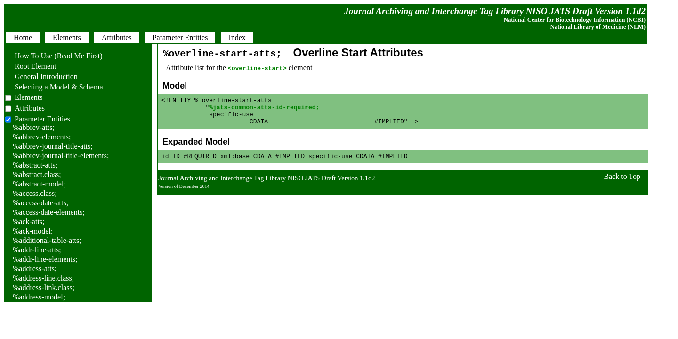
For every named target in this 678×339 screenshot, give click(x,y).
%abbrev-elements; (42, 137)
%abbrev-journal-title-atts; (53, 146)
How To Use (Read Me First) (54, 56)
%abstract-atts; (35, 165)
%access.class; (35, 193)
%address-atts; (34, 269)
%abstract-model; (39, 184)
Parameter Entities (42, 119)
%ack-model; (33, 231)
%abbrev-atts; (34, 127)
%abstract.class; (37, 174)
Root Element (30, 66)
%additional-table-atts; (47, 240)
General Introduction (41, 77)
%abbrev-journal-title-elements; (61, 156)
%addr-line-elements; (45, 259)
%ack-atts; (29, 222)
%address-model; (39, 297)
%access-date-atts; (40, 203)
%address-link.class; (43, 287)
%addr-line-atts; (37, 250)
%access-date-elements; (49, 212)
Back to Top (622, 183)
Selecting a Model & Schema (54, 87)
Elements (29, 97)
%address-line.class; (43, 278)
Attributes (30, 108)
